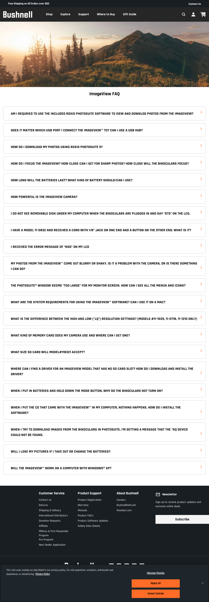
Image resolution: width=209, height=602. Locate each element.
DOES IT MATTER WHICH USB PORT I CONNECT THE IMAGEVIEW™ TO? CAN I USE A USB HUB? (77, 130)
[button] (49, 14)
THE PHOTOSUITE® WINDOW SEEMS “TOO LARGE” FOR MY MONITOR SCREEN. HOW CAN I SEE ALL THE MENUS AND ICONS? (98, 285)
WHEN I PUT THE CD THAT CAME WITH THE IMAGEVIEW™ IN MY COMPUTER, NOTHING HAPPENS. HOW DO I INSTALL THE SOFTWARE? (96, 410)
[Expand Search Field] (183, 14)
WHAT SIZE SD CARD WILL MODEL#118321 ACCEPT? (48, 352)
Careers (121, 499)
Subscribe (182, 519)
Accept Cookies (155, 593)
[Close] (202, 583)
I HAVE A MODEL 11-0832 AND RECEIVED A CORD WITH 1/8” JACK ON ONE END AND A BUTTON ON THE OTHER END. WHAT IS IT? (101, 230)
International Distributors (53, 515)
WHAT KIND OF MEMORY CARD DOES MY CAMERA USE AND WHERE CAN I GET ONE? (70, 335)
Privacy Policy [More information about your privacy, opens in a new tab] (42, 574)
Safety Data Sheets (89, 525)
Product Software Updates (93, 520)
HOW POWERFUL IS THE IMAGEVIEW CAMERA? (44, 197)
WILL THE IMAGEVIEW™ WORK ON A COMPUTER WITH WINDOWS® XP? (61, 468)
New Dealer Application (52, 544)
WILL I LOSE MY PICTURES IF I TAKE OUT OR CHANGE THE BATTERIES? (60, 451)
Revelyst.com (124, 509)
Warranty (83, 504)
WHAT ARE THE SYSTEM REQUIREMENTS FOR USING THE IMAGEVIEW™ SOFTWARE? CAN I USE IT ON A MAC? (88, 302)
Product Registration (89, 499)
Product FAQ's (86, 515)
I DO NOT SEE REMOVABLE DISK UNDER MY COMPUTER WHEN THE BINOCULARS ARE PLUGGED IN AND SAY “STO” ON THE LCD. (100, 213)
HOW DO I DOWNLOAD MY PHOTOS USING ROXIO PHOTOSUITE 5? (57, 147)
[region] (104, 583)
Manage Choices (156, 573)
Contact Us (195, 4)
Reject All (156, 583)
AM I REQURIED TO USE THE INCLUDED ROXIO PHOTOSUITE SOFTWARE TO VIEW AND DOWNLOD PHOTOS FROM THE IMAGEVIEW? (102, 113)
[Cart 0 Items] (203, 14)
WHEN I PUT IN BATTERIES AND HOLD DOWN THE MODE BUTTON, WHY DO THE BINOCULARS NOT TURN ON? (87, 390)
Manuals (82, 509)
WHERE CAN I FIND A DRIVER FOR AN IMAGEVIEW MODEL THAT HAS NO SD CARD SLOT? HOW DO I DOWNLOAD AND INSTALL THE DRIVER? (102, 371)
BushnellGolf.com (126, 504)
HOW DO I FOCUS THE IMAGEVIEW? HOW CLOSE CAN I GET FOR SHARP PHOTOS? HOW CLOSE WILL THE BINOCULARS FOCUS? (100, 163)
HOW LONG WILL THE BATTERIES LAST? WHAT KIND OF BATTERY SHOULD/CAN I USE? (71, 180)
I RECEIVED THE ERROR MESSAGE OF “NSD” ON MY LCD (50, 246)
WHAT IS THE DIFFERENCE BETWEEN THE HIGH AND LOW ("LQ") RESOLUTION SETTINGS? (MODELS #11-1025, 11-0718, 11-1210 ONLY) (104, 318)
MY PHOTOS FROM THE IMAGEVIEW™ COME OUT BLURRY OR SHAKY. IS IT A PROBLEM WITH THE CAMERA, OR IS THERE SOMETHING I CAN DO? (104, 266)
